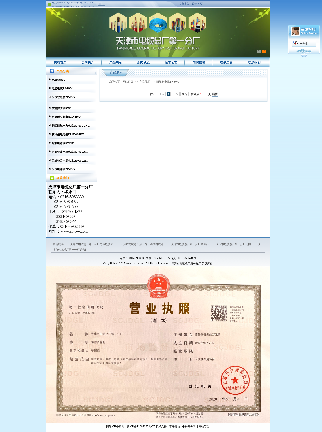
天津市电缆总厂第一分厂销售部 (190, 244)
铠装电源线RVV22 (63, 143)
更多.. (101, 4)
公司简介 (88, 62)
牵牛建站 (174, 426)
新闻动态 (143, 62)
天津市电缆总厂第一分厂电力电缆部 (92, 244)
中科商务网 (189, 426)
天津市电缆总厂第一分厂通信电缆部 (142, 244)
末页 (184, 94)
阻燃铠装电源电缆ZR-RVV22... (70, 160)
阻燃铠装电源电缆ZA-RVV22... (70, 151)
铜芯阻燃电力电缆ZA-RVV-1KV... (71, 125)
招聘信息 (199, 62)
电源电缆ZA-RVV (62, 88)
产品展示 (115, 62)
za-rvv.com (79, 231)
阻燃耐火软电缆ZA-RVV (66, 117)
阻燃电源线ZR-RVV (63, 169)
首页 (152, 94)
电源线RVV (58, 79)
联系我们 (254, 62)
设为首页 (197, 3)
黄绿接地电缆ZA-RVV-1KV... (69, 134)
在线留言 (226, 62)
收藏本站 (184, 3)
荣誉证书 (171, 62)
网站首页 (60, 62)
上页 (161, 94)
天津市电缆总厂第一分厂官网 (234, 244)
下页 (175, 94)
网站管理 (204, 426)
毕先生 (304, 43)
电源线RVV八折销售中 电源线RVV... (73, 2)
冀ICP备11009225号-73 (141, 426)
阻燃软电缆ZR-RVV (63, 97)
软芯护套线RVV (61, 108)
